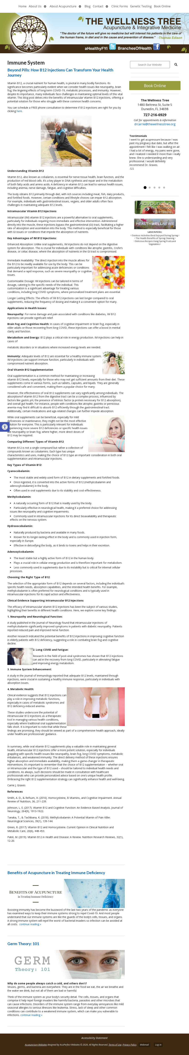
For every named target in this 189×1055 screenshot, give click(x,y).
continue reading (30, 924)
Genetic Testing (141, 6)
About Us (35, 6)
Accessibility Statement (94, 1038)
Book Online (162, 6)
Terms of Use (115, 1044)
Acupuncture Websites (36, 1044)
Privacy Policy (129, 1044)
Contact (98, 6)
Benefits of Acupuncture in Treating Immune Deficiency (56, 872)
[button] (5, 427)
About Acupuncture (63, 6)
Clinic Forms (119, 6)
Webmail (144, 1044)
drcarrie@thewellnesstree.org (155, 124)
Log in (158, 1044)
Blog (88, 6)
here (19, 111)
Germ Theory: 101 (23, 943)
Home (22, 6)
